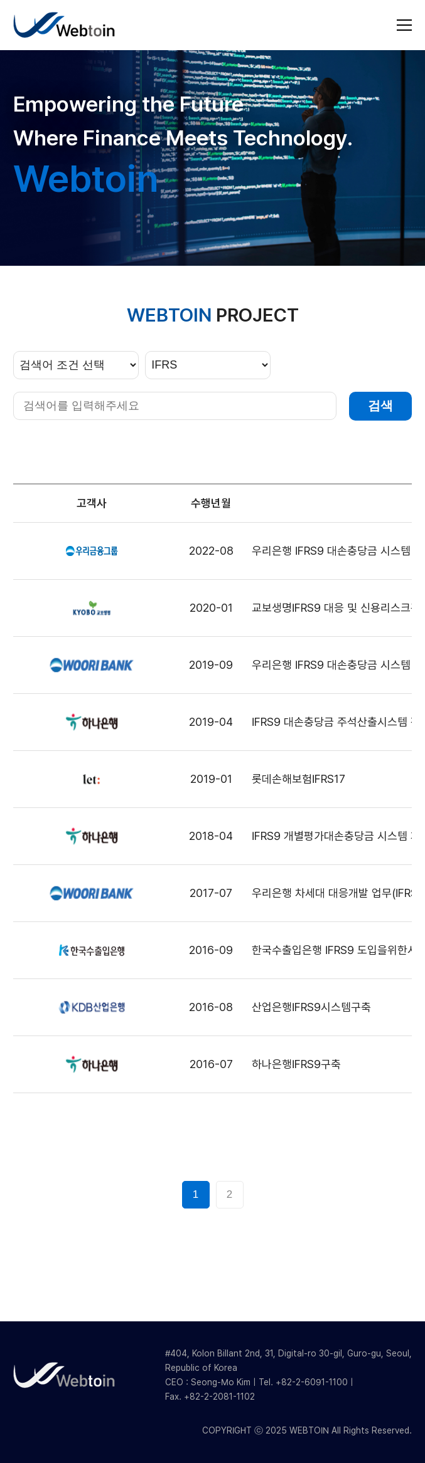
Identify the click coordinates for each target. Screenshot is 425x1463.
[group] (212, 158)
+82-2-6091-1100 (312, 1382)
